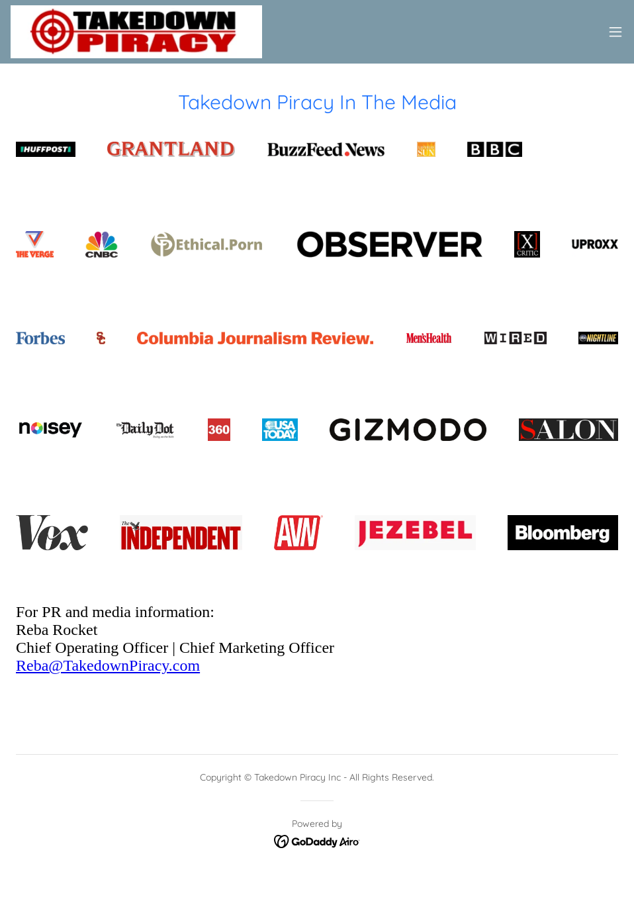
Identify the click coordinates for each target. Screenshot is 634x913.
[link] (136, 31)
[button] (615, 32)
